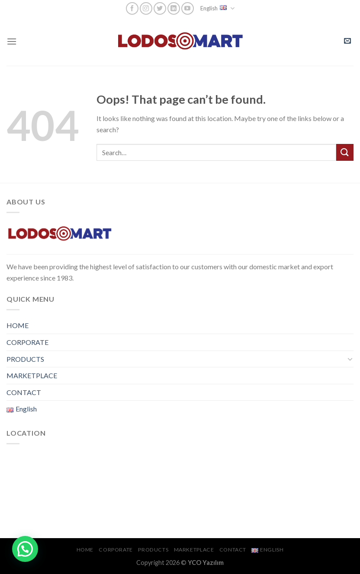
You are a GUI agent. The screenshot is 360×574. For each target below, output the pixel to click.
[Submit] (345, 152)
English (217, 8)
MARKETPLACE (31, 375)
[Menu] (11, 41)
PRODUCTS (25, 359)
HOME (17, 325)
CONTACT (23, 392)
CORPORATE (27, 342)
